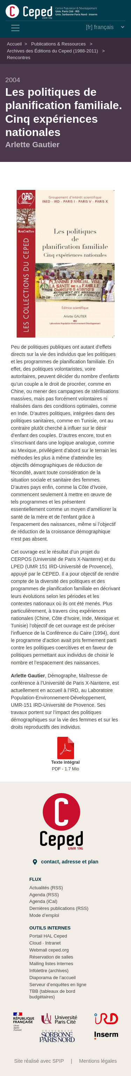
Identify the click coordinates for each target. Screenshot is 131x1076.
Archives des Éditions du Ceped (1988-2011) (52, 51)
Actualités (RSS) (46, 887)
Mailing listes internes (51, 963)
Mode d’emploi (44, 915)
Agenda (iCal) (43, 901)
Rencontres (18, 57)
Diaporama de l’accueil (52, 977)
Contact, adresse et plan (66, 862)
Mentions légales (98, 1061)
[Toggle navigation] (15, 28)
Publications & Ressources (58, 44)
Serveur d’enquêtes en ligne (57, 984)
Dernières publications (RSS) (58, 908)
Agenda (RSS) (44, 894)
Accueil (14, 44)
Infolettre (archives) (48, 970)
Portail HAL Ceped (48, 936)
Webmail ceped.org (49, 950)
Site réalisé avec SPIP (39, 1061)
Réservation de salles (51, 957)
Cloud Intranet (45, 943)
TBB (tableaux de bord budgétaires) (52, 994)
